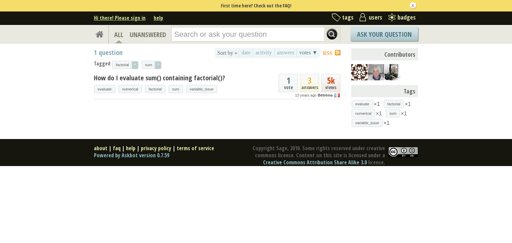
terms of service (195, 148)
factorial (155, 89)
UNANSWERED (148, 34)
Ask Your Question (384, 34)
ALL (118, 34)
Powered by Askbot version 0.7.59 (131, 155)
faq (117, 148)
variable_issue (201, 89)
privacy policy (156, 148)
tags (348, 17)
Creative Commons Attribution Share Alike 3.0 (315, 162)
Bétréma (325, 95)
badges (407, 17)
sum (175, 89)
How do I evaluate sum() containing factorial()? (159, 77)
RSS (327, 53)
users (375, 17)
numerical (130, 89)
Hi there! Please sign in (120, 18)
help (158, 18)
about (100, 148)
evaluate (105, 89)
